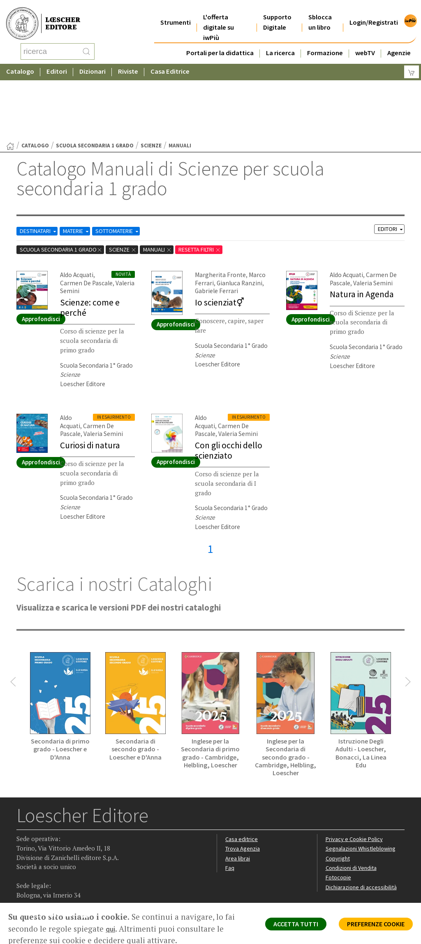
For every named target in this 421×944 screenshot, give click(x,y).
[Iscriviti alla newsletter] (88, 850)
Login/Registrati (373, 12)
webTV (365, 42)
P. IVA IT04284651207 (44, 884)
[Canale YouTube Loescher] (72, 851)
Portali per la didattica (220, 42)
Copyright (339, 794)
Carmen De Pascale (85, 217)
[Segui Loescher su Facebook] (23, 851)
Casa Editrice (170, 63)
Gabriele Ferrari (215, 224)
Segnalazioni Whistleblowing (363, 784)
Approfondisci (41, 252)
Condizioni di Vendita (353, 804)
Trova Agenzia (243, 784)
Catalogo (20, 63)
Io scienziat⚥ (220, 235)
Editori (56, 63)
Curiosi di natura (91, 378)
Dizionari (92, 63)
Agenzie (399, 42)
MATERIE (82, 165)
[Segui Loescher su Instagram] (39, 851)
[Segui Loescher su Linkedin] (56, 851)
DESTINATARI (41, 165)
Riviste (128, 63)
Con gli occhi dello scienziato (229, 383)
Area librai (238, 794)
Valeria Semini (371, 217)
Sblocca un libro (320, 11)
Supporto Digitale (277, 11)
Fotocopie (339, 813)
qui (122, 929)
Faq (230, 804)
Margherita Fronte (219, 208)
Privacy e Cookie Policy (356, 774)
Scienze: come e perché (91, 241)
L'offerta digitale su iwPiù (218, 17)
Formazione (325, 42)
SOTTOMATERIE (126, 165)
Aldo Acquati (76, 208)
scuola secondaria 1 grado (95, 79)
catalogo (35, 79)
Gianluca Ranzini (236, 217)
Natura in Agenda (362, 227)
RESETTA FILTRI (211, 183)
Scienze (151, 79)
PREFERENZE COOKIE (370, 925)
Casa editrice (242, 774)
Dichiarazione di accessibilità (363, 823)
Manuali (165, 183)
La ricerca (280, 42)
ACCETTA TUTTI (281, 925)
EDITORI (389, 163)
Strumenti (175, 12)
